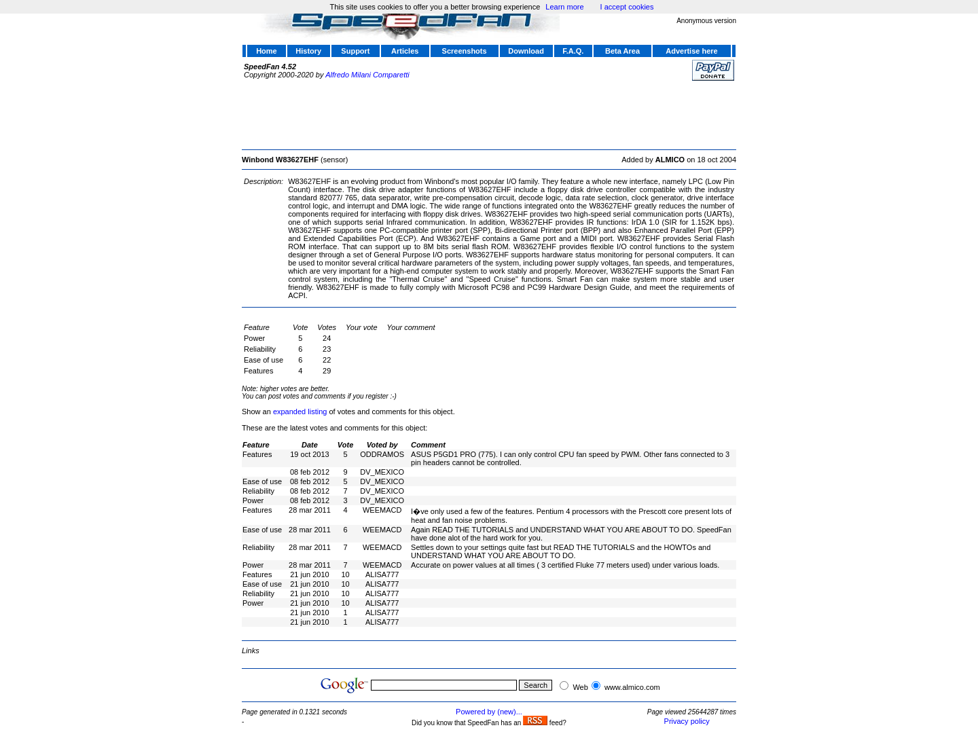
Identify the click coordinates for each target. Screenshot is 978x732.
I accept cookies (627, 7)
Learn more (564, 7)
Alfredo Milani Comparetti (367, 75)
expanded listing (300, 411)
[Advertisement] (489, 113)
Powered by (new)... (489, 712)
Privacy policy (687, 721)
